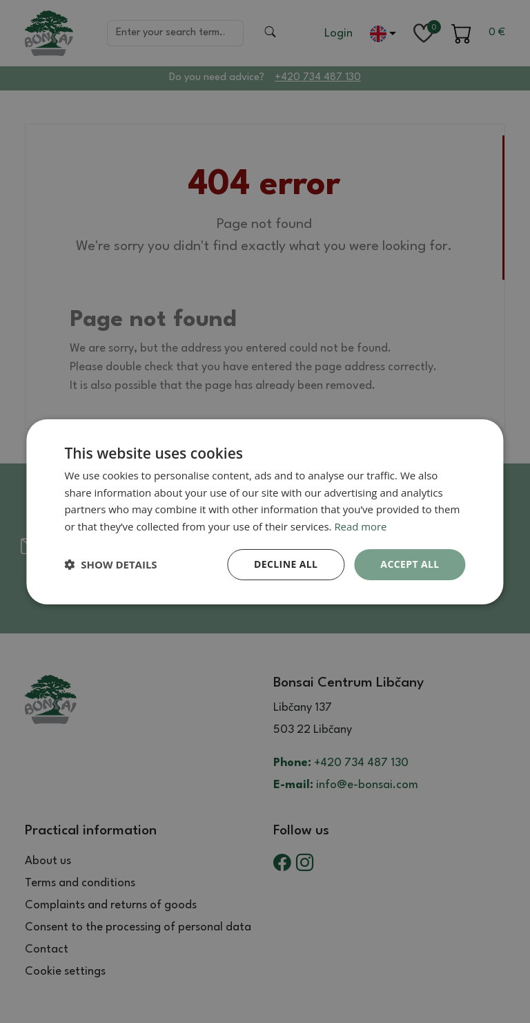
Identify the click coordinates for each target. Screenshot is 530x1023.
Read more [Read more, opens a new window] (360, 526)
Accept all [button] (409, 564)
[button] (110, 564)
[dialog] (264, 511)
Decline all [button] (285, 564)
